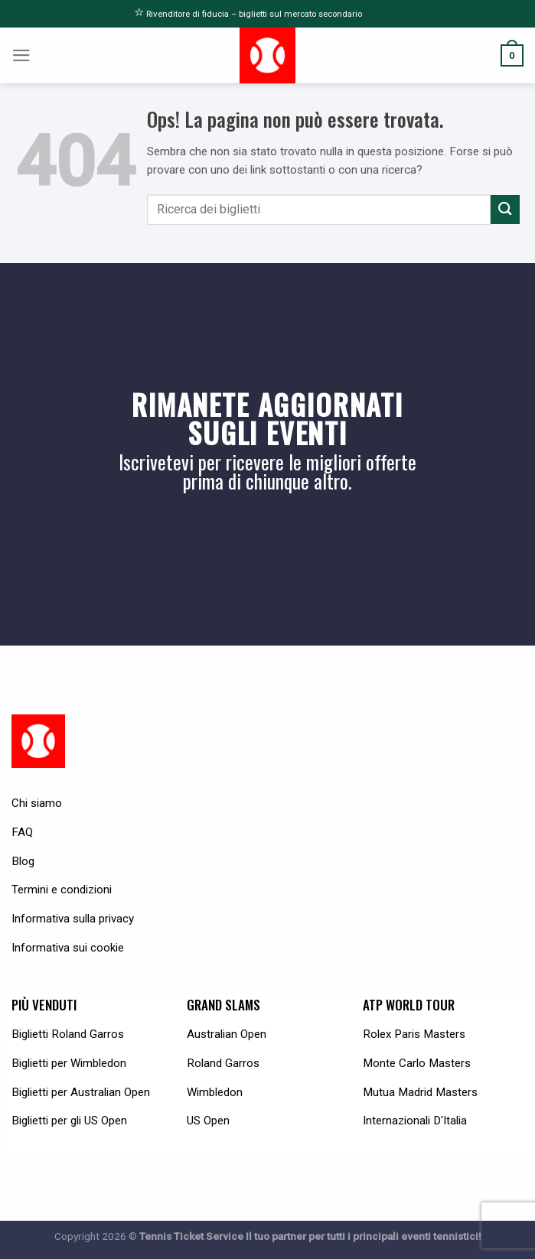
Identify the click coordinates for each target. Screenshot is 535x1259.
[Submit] (505, 209)
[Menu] (21, 55)
